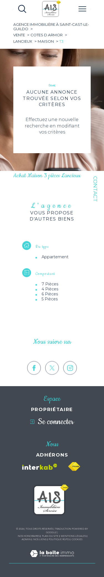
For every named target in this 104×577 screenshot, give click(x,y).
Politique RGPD (59, 539)
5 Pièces (50, 303)
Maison (46, 41)
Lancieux (22, 41)
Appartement (55, 261)
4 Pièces (50, 293)
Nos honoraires (29, 536)
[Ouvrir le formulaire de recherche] (22, 8)
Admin (26, 539)
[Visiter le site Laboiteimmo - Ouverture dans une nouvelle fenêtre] (52, 560)
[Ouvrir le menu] (82, 9)
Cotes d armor (47, 35)
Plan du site (50, 536)
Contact (95, 189)
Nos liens (39, 539)
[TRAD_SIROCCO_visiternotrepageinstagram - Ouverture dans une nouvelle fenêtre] (70, 377)
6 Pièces (50, 298)
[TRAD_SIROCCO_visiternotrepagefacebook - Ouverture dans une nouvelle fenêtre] (34, 377)
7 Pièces (50, 288)
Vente (19, 35)
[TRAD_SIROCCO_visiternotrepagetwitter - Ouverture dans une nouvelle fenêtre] (52, 377)
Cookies (77, 539)
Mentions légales (73, 536)
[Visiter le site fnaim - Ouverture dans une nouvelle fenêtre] (74, 466)
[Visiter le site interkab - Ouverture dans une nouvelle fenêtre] (39, 467)
